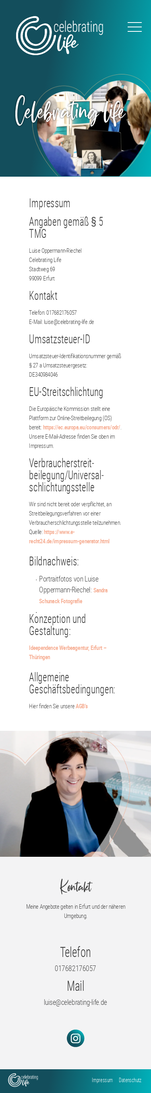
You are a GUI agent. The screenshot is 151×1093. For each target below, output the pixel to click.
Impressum (102, 1080)
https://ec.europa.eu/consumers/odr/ (81, 427)
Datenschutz (130, 1080)
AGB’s (82, 706)
